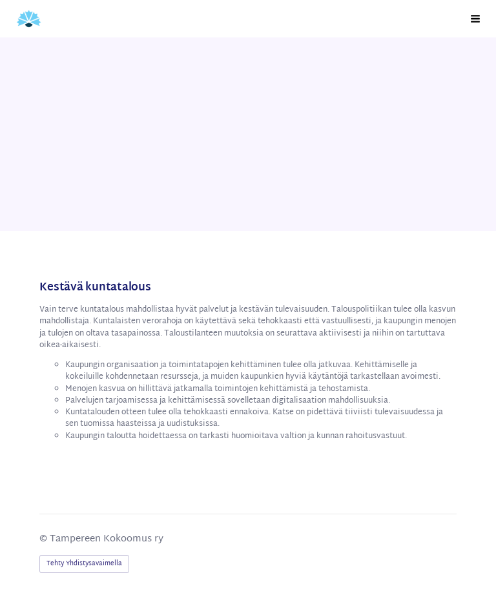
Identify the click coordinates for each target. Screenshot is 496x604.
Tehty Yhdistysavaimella (84, 564)
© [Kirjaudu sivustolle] (44, 539)
